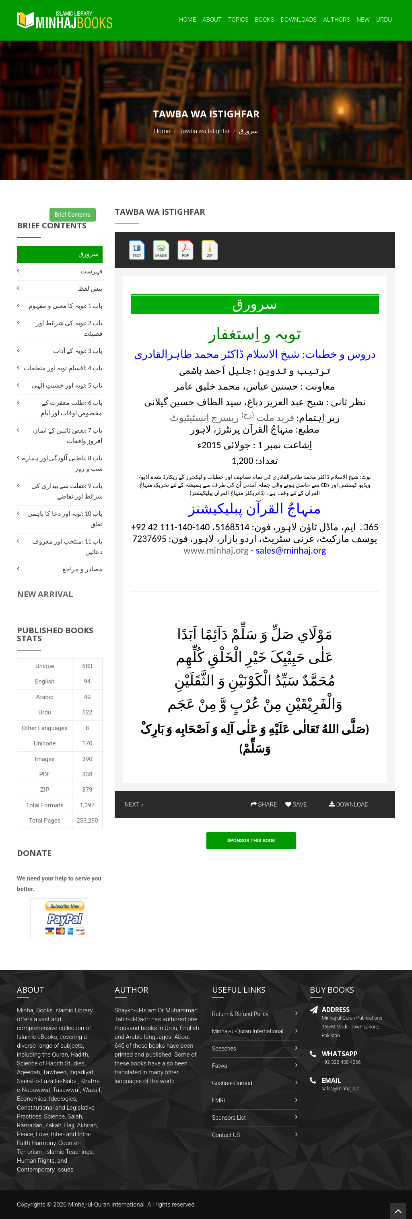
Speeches (224, 1048)
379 (87, 789)
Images (45, 759)
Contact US (226, 1135)
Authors (336, 19)
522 (87, 712)
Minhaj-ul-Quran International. (107, 1204)
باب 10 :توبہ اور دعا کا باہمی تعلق (64, 519)
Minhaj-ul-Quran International (247, 1031)
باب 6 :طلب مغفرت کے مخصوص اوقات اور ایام (72, 408)
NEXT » (134, 804)
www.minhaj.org (215, 550)
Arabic (45, 697)
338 (87, 774)
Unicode (45, 743)
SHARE (264, 804)
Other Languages (45, 728)
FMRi (218, 1100)
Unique (44, 666)
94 (87, 681)
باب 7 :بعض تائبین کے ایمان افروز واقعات (67, 436)
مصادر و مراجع (82, 569)
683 (87, 666)
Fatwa (219, 1066)
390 (87, 759)
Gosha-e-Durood (232, 1083)
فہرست (91, 271)
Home (187, 19)
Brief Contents (73, 214)
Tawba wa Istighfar (204, 131)
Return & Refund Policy (240, 1014)
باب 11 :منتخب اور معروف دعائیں (67, 547)
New (363, 19)
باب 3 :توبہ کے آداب (78, 351)
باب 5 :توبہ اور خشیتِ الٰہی (67, 385)
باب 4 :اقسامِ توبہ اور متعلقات (63, 368)
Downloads (298, 19)
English (45, 681)
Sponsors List (229, 1117)
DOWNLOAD (349, 804)
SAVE (296, 804)
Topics (238, 19)
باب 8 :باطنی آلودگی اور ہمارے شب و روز (62, 463)
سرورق (88, 254)
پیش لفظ (90, 288)
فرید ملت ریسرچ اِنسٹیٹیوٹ (232, 417)
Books (264, 19)
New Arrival (45, 594)
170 (87, 743)
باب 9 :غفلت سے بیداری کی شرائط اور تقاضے (66, 491)
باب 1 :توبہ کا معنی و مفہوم (65, 306)
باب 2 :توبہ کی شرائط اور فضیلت (69, 328)
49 (87, 697)
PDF (44, 774)
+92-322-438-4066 (341, 1062)
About (212, 19)
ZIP (44, 789)
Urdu (384, 19)
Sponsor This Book (251, 840)
